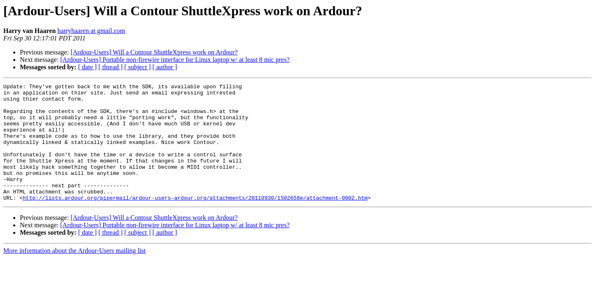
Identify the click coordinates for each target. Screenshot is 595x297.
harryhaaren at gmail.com (91, 30)
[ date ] (87, 67)
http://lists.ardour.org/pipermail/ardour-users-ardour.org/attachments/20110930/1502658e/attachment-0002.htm (195, 221)
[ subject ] (137, 67)
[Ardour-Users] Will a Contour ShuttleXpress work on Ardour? (154, 52)
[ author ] (164, 67)
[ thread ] (110, 67)
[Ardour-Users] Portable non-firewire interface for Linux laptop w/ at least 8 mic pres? (175, 59)
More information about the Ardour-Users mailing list (74, 274)
